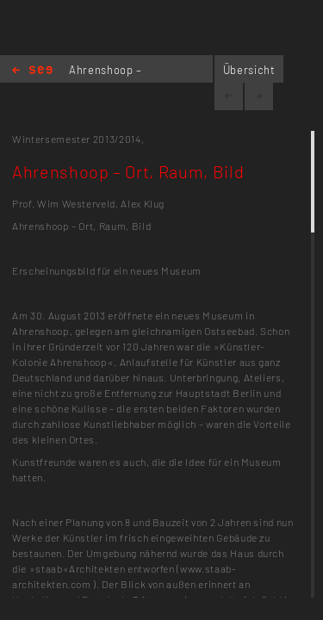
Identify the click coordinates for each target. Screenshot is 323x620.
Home (32, 71)
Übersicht (249, 70)
